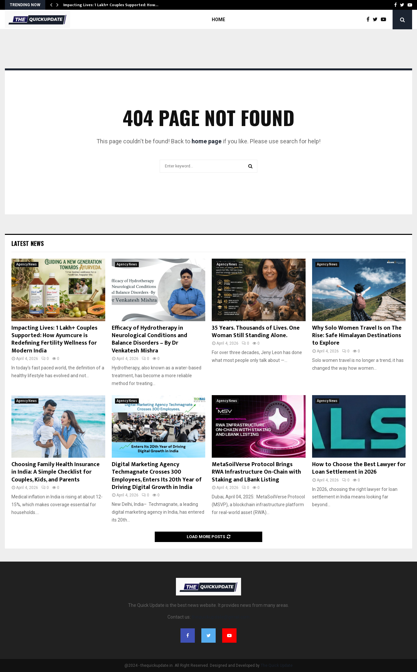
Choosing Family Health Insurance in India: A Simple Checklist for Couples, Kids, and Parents (55, 472)
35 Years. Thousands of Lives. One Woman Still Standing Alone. (256, 331)
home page (207, 141)
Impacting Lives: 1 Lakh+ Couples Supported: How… (110, 5)
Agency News (26, 264)
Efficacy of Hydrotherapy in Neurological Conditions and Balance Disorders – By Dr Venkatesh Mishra (149, 339)
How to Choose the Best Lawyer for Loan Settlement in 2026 (359, 468)
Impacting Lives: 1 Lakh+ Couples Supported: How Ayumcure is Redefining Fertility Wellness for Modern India (54, 339)
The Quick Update (277, 665)
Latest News (27, 243)
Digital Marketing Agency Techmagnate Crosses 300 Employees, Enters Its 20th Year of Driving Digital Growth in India (157, 476)
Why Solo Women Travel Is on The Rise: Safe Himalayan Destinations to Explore (357, 335)
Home (218, 19)
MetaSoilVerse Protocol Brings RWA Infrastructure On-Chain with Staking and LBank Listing (256, 472)
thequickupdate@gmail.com (221, 617)
